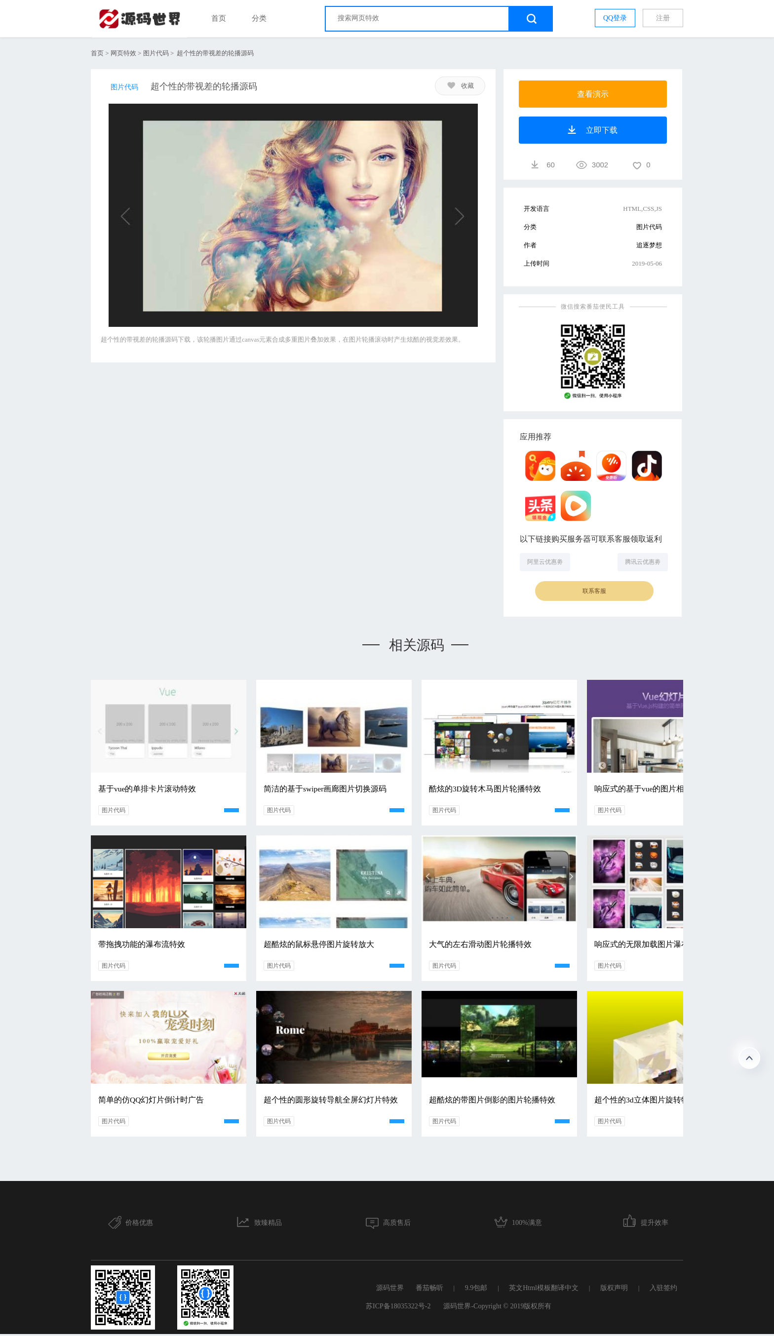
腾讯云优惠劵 (642, 561)
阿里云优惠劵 (545, 561)
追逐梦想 (649, 245)
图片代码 (156, 53)
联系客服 (594, 591)
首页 (218, 18)
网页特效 (123, 53)
